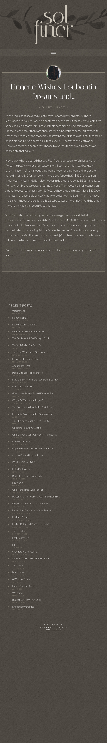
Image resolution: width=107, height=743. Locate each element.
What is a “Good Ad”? (23, 462)
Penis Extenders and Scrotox (27, 372)
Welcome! (17, 592)
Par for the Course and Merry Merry (31, 510)
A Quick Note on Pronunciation (28, 331)
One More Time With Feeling (27, 489)
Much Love (18, 572)
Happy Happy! (20, 317)
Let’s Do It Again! (21, 468)
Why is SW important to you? (27, 400)
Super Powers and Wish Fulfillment (30, 558)
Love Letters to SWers (24, 324)
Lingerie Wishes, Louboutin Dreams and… (54, 91)
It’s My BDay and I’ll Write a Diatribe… (32, 523)
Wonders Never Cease (24, 551)
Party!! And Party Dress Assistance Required (36, 496)
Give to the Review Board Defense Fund (33, 393)
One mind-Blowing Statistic (26, 427)
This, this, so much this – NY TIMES (30, 420)
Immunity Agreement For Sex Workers (32, 413)
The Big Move (19, 530)
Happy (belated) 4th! (23, 585)
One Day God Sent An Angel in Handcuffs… (34, 434)
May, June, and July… (23, 386)
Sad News (17, 565)
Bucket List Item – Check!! (26, 599)
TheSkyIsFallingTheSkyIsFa (26, 345)
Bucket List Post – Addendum (28, 475)
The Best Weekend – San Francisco (31, 351)
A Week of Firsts (21, 579)
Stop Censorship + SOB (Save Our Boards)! (35, 379)
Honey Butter (53, 629)
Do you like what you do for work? (30, 503)
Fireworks (17, 482)
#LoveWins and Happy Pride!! (28, 455)
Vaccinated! (18, 310)
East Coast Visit (20, 537)
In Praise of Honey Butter (26, 358)
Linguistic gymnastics (23, 606)
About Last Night (21, 365)
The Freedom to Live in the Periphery (32, 407)
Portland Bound (20, 517)
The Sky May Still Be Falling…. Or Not (31, 338)
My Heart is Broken (22, 441)
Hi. (13, 544)
